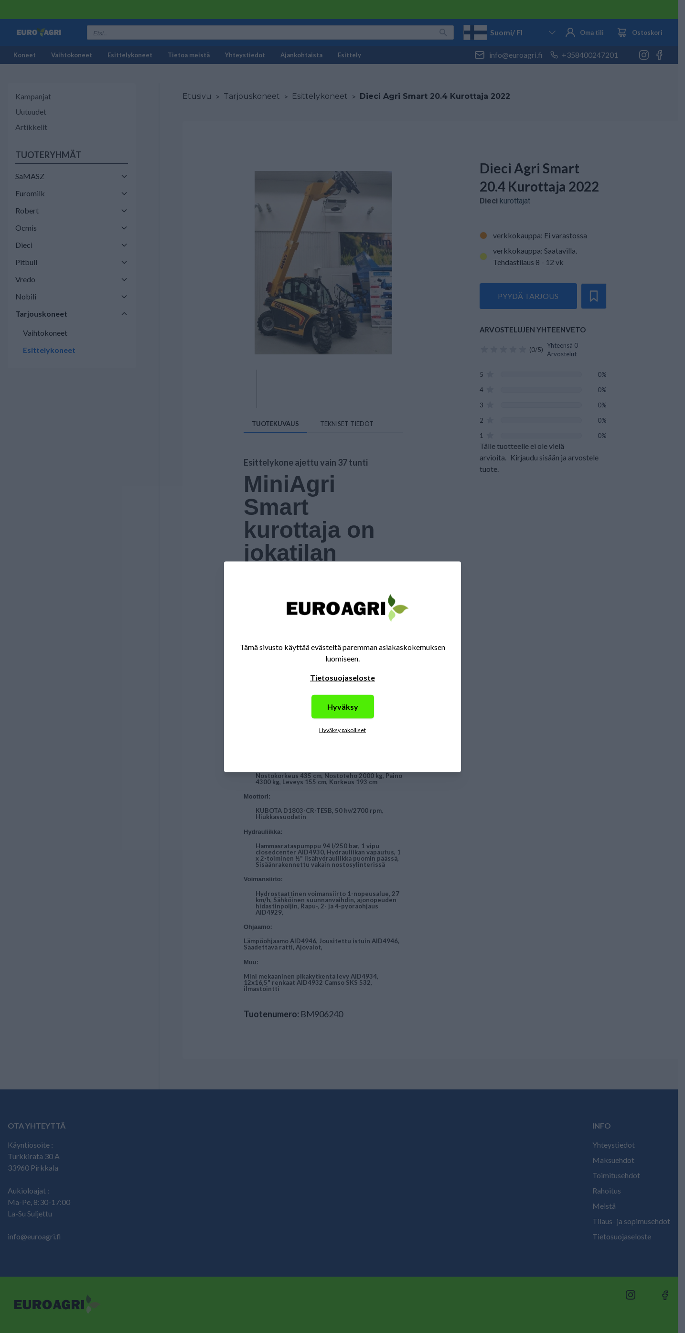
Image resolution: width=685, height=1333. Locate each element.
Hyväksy (342, 706)
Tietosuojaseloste (342, 677)
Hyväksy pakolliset (342, 729)
